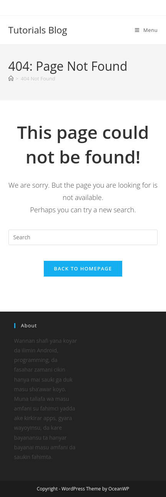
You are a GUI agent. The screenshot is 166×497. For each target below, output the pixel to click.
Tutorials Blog (37, 29)
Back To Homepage (83, 268)
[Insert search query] (83, 237)
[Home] (10, 78)
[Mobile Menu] (146, 30)
